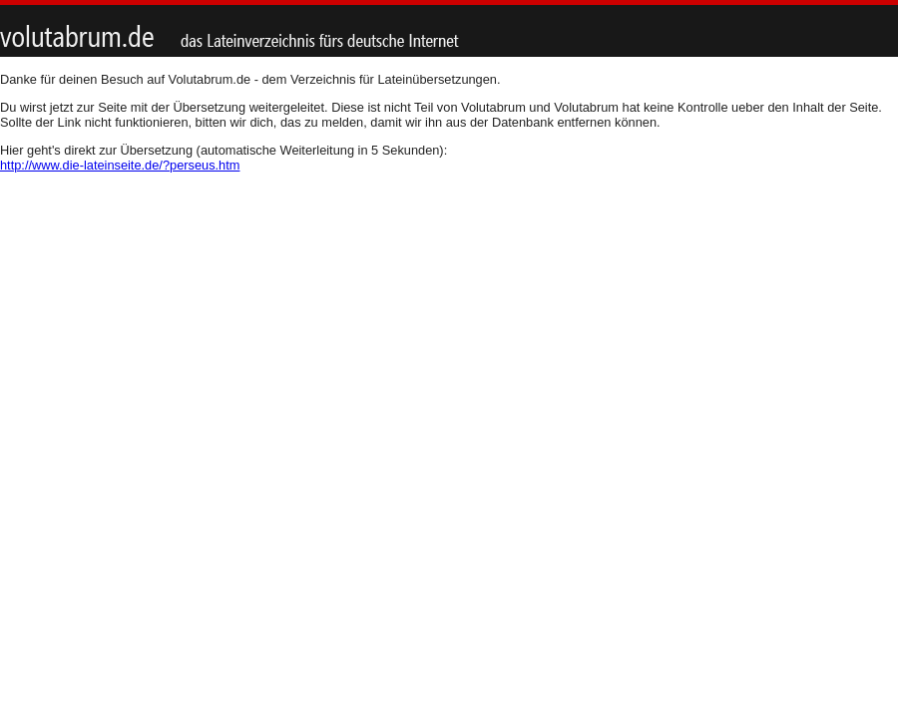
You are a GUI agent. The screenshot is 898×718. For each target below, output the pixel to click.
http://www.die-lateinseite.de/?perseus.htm (119, 165)
